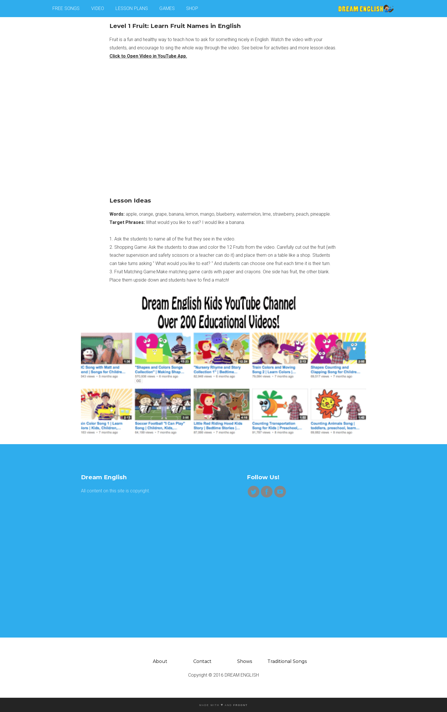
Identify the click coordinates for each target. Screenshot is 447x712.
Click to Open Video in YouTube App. (148, 56)
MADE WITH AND (223, 705)
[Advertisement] (140, 541)
